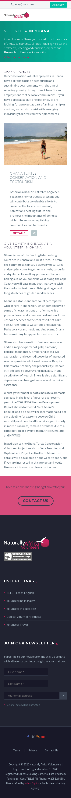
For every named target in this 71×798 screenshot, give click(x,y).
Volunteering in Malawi (21, 601)
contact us (35, 501)
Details (19, 233)
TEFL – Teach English (20, 593)
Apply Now (58, 4)
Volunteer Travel (17, 624)
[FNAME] (26, 672)
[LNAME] (26, 683)
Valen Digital (32, 783)
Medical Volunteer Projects (23, 616)
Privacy (32, 750)
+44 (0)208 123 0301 (26, 4)
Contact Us (51, 750)
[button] (34, 233)
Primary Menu (63, 15)
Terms (16, 750)
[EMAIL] (33, 696)
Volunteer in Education (21, 609)
